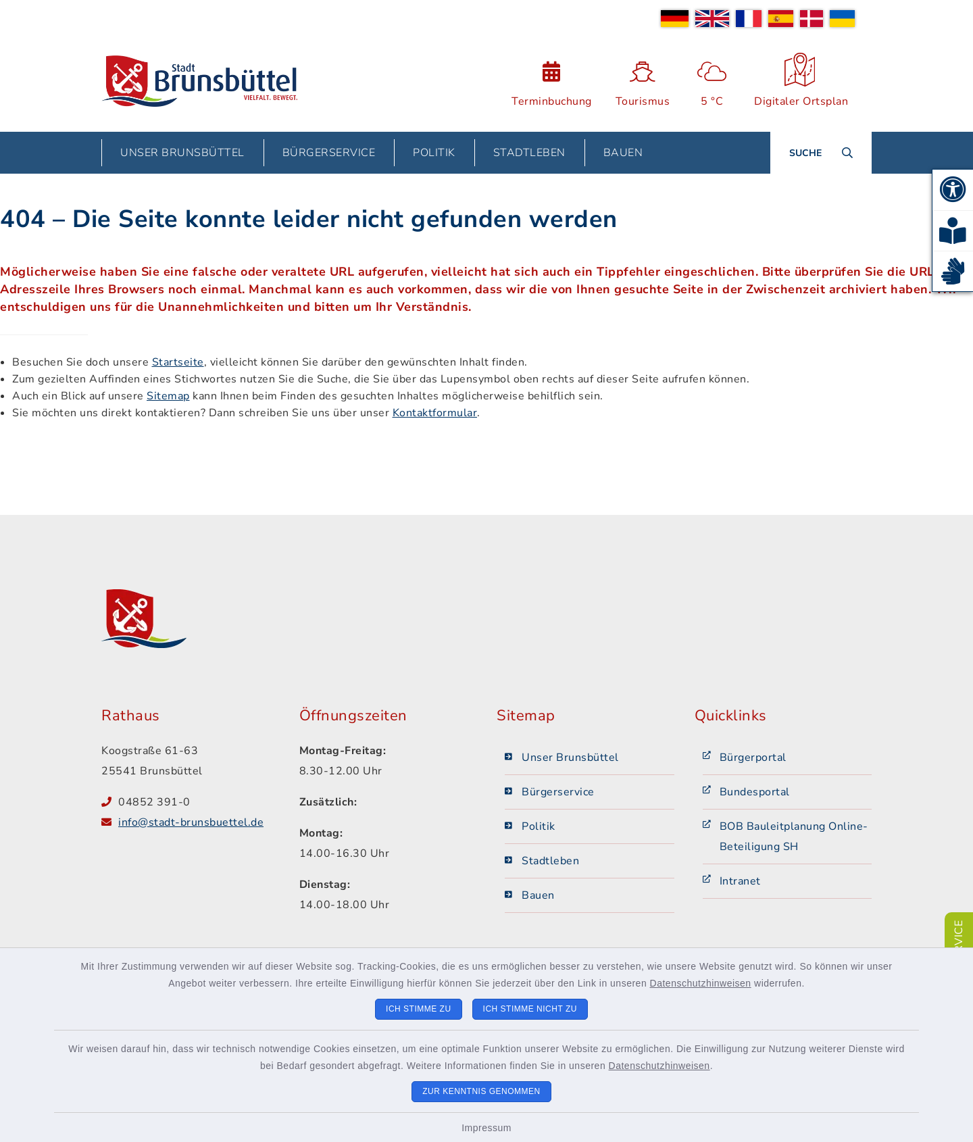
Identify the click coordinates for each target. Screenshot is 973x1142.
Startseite (178, 362)
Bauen (538, 895)
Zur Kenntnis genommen (481, 1091)
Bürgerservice (558, 792)
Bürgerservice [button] (329, 152)
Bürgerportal (753, 757)
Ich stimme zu (418, 1009)
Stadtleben (550, 860)
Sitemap (168, 396)
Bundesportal (755, 792)
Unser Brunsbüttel (570, 757)
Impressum (486, 1127)
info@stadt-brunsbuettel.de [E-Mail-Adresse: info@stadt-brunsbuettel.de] (191, 822)
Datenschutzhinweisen (700, 983)
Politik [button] (434, 152)
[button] (952, 190)
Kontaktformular (435, 412)
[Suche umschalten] (821, 153)
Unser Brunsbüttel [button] (182, 152)
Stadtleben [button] (529, 152)
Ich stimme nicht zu (530, 1009)
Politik (538, 826)
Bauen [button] (623, 152)
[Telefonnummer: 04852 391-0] (198, 802)
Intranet (740, 881)
